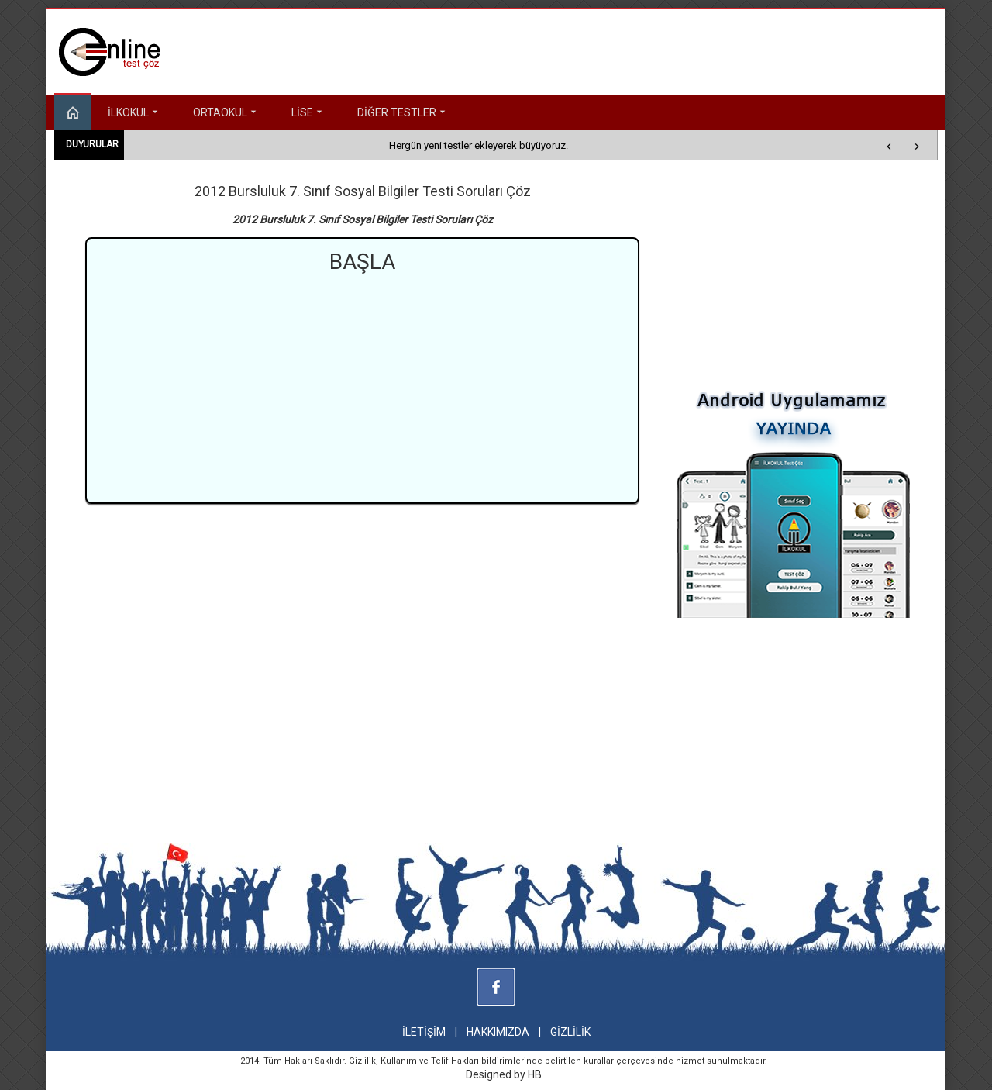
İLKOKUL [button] (134, 112)
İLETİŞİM (424, 1032)
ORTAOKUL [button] (226, 112)
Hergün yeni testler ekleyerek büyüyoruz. (478, 145)
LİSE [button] (308, 112)
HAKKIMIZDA (498, 1032)
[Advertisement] (363, 386)
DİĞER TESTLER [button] (403, 112)
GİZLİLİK (570, 1032)
